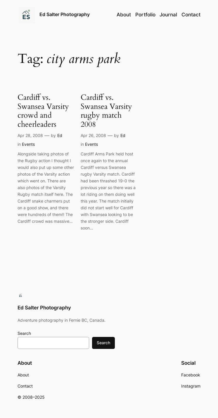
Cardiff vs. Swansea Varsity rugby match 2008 (106, 111)
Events (28, 144)
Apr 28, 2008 (30, 135)
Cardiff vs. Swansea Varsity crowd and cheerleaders (43, 111)
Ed (59, 135)
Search (24, 333)
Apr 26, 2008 (93, 135)
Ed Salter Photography (64, 14)
